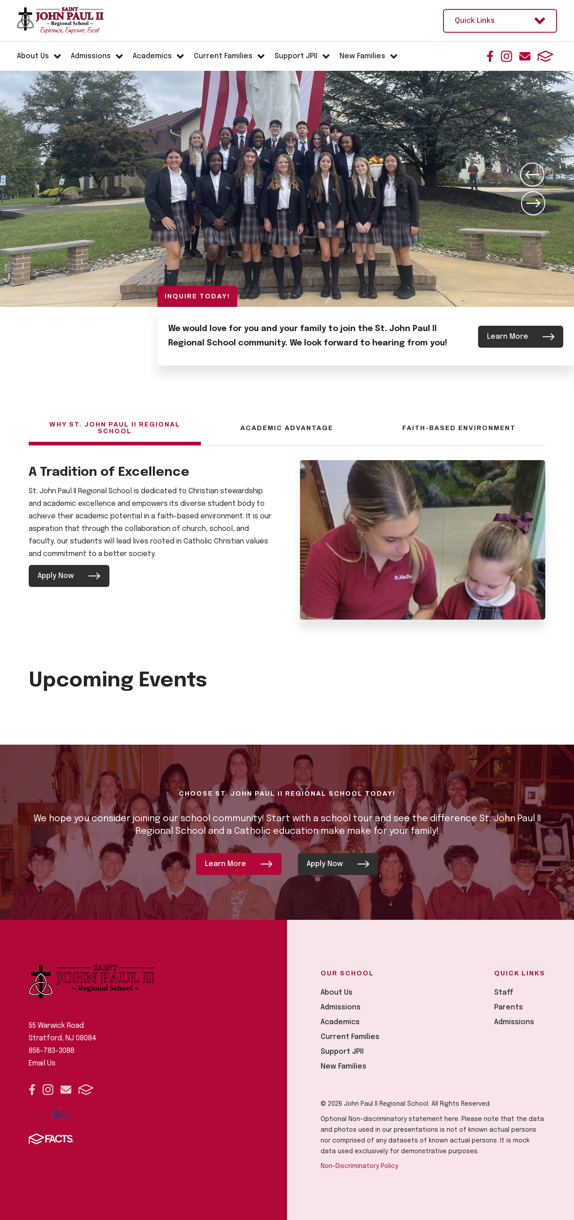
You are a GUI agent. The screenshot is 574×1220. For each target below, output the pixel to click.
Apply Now (69, 576)
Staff (503, 992)
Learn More (521, 336)
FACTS (545, 56)
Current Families (350, 1036)
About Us (336, 992)
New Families (343, 1065)
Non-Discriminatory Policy (359, 1165)
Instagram (506, 56)
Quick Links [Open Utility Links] (500, 21)
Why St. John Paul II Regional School (114, 428)
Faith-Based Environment (459, 428)
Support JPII (342, 1051)
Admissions (341, 1006)
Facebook (490, 56)
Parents (508, 1006)
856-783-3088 (51, 1050)
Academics (340, 1021)
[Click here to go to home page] (60, 20)
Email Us (42, 1062)
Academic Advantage (286, 428)
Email (525, 56)
